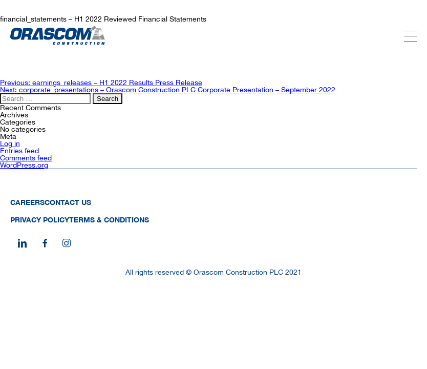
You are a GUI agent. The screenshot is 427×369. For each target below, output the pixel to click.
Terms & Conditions (109, 219)
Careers (27, 202)
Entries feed (19, 151)
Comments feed (26, 158)
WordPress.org (24, 165)
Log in (10, 143)
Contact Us (68, 202)
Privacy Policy (39, 219)
